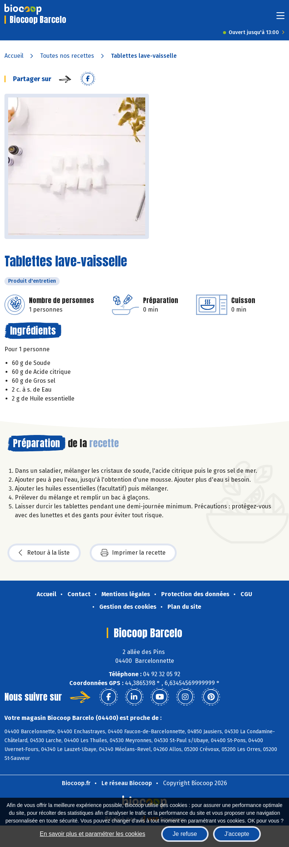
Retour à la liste (44, 553)
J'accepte (237, 834)
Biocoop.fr (76, 783)
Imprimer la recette (133, 553)
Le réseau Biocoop (127, 783)
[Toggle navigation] (280, 18)
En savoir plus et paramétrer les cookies (92, 834)
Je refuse (185, 834)
